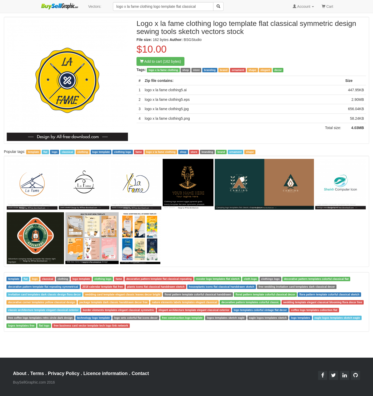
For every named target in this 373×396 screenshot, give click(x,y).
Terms (37, 373)
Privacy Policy (64, 373)
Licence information (105, 373)
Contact (140, 373)
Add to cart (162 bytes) (160, 61)
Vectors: (94, 6)
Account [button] (303, 6)
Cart (327, 6)
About (19, 373)
